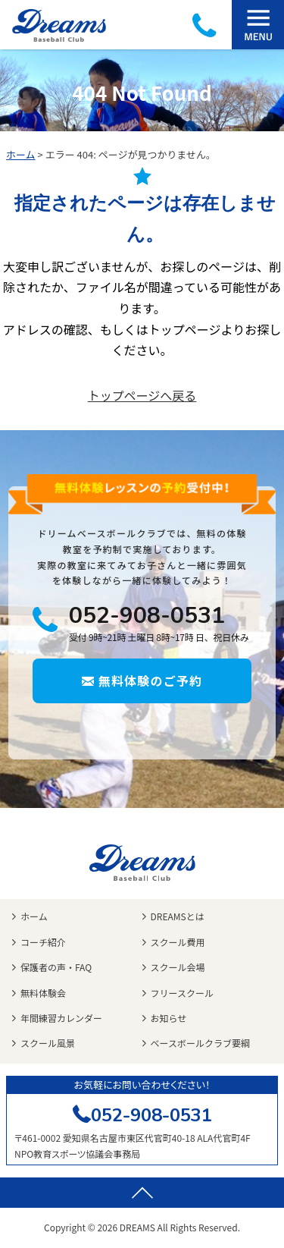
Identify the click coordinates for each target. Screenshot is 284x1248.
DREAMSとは (177, 916)
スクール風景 (47, 1042)
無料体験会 (43, 992)
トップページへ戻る (142, 395)
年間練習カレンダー (61, 1017)
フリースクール (182, 992)
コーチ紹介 (43, 941)
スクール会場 (178, 966)
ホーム (21, 154)
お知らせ (169, 1017)
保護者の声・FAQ (56, 966)
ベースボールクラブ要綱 (200, 1042)
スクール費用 (178, 941)
